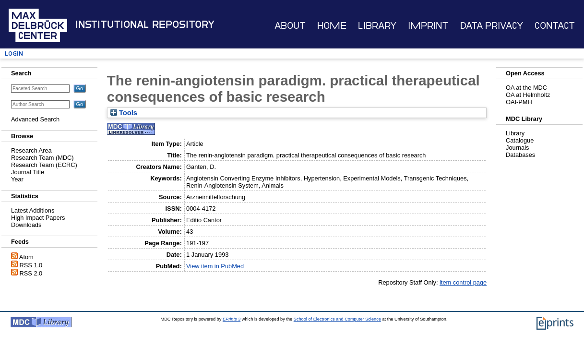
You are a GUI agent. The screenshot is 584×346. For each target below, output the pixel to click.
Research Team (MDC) (42, 157)
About (290, 25)
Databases (520, 154)
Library (377, 25)
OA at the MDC (526, 87)
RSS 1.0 (31, 265)
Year (17, 179)
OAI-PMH (519, 102)
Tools (123, 113)
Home (331, 25)
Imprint (428, 25)
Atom (26, 257)
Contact (555, 25)
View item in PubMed (215, 266)
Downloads (26, 224)
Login (14, 53)
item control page (463, 282)
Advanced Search (35, 119)
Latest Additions (32, 210)
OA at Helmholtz (528, 94)
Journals (517, 147)
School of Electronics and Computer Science (337, 319)
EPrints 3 (231, 319)
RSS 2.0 (31, 273)
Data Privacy (491, 25)
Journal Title (27, 172)
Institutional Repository (145, 24)
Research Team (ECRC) (44, 164)
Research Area (31, 150)
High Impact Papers (38, 217)
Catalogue (520, 140)
